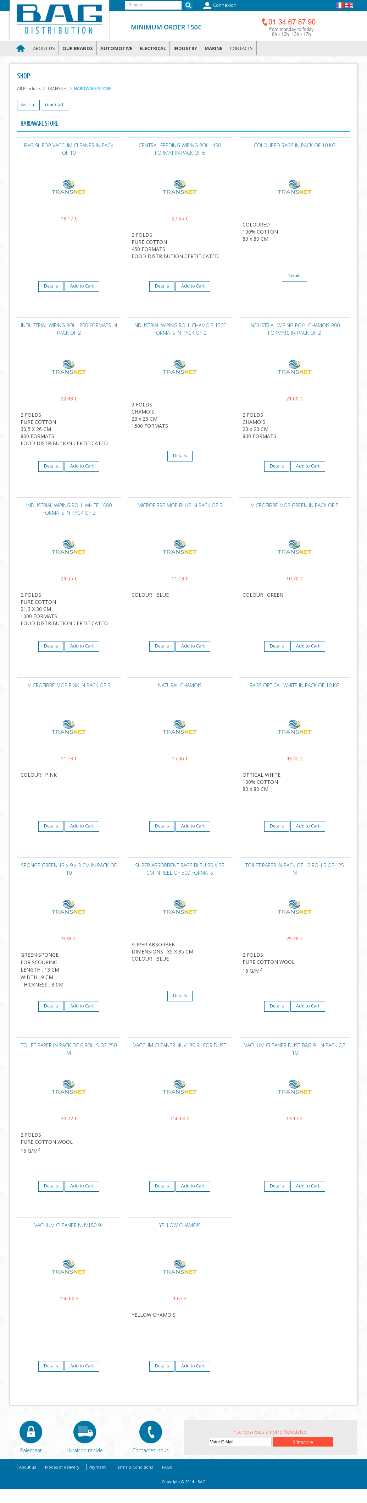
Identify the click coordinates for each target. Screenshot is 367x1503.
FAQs (167, 1467)
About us (44, 48)
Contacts (241, 48)
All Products (29, 89)
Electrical (153, 48)
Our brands (77, 48)
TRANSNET (57, 89)
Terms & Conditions (134, 1467)
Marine (213, 48)
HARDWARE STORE (92, 89)
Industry (185, 48)
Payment (97, 1467)
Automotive (116, 48)
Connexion (219, 5)
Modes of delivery (62, 1467)
